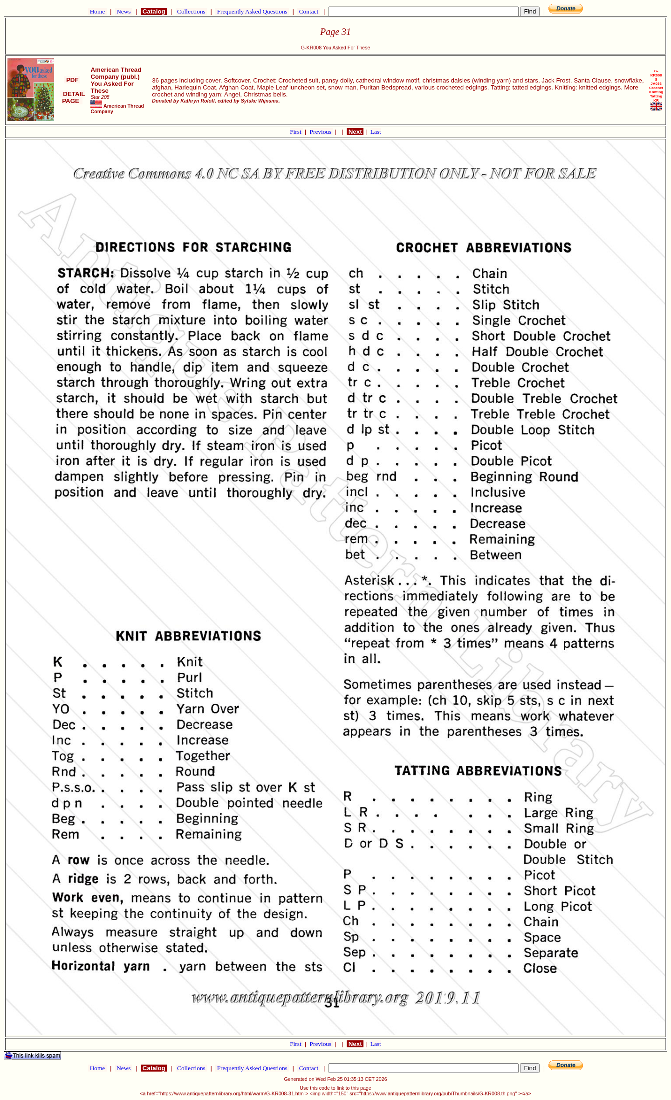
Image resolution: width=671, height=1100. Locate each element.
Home (97, 11)
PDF (72, 79)
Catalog (154, 11)
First (296, 131)
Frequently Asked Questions (252, 11)
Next (355, 131)
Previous (321, 131)
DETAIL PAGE (72, 97)
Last (375, 131)
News (123, 11)
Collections (191, 11)
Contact (308, 11)
